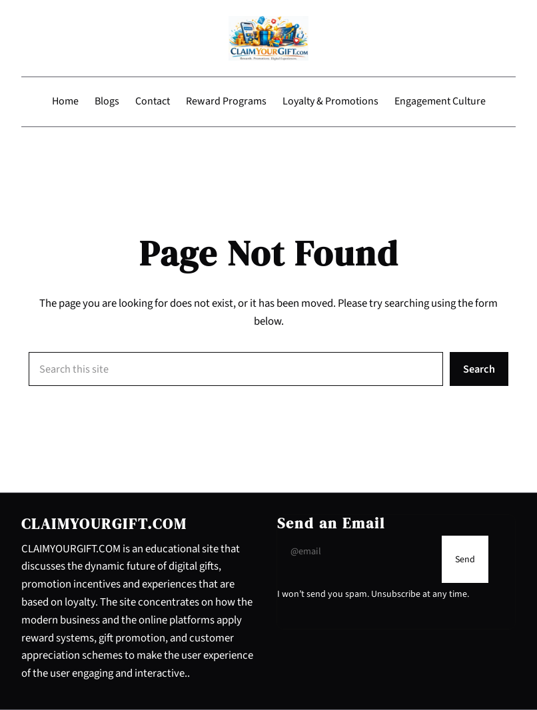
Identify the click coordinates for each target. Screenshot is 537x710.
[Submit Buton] (465, 559)
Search (479, 369)
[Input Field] (356, 551)
